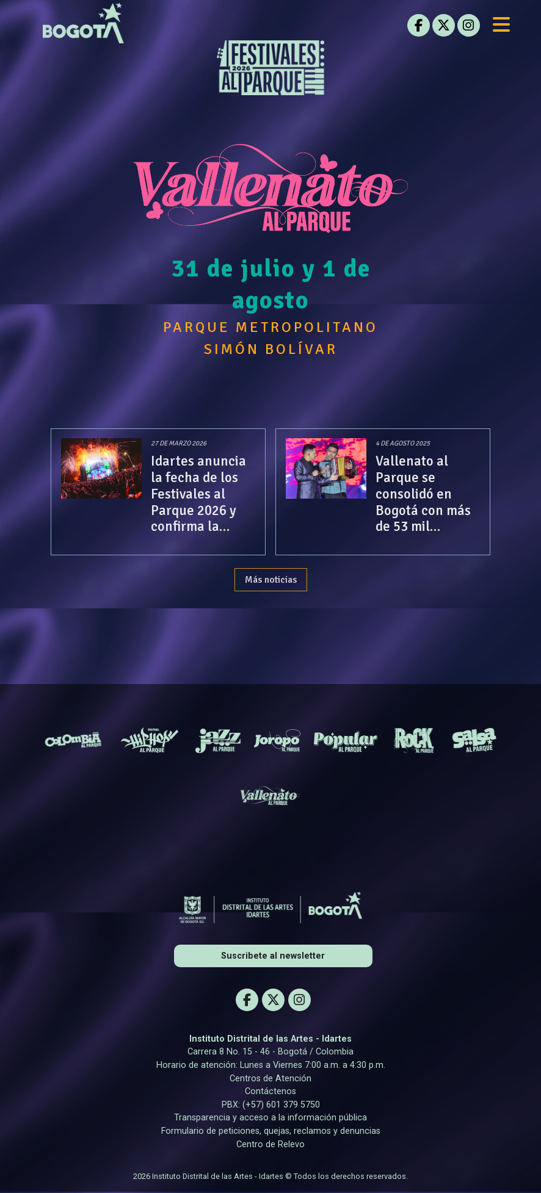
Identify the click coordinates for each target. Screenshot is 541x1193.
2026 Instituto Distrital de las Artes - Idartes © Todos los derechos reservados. (270, 1176)
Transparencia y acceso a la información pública (270, 1118)
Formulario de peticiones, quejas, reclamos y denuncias (270, 1131)
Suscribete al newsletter (273, 956)
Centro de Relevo (270, 1145)
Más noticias (271, 580)
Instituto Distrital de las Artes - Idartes (270, 1039)
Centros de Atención (270, 1078)
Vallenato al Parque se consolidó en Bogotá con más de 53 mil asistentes (417, 502)
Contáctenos (270, 1092)
